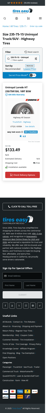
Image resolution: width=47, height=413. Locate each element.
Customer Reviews (11, 339)
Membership (8, 335)
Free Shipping (9, 353)
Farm (17, 380)
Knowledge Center (11, 348)
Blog (18, 353)
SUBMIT (22, 294)
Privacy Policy (35, 344)
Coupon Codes (26, 335)
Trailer (37, 367)
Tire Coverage (22, 344)
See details (30, 126)
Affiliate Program (27, 348)
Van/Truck (28, 367)
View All (24, 380)
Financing (16, 326)
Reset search (31, 52)
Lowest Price (30, 68)
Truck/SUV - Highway (22, 122)
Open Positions (9, 357)
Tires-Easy (17, 408)
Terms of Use (8, 344)
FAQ (17, 335)
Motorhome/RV (26, 371)
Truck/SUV (17, 367)
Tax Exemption (28, 353)
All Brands (7, 322)
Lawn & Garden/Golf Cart (28, 376)
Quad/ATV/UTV (9, 376)
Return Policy (8, 330)
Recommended (12, 68)
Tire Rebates (29, 322)
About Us (7, 326)
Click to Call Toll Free (24, 206)
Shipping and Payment (32, 326)
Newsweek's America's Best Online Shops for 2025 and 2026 (21, 239)
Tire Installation (27, 339)
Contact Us (18, 322)
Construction (8, 380)
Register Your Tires (24, 330)
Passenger (7, 367)
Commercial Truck (10, 371)
